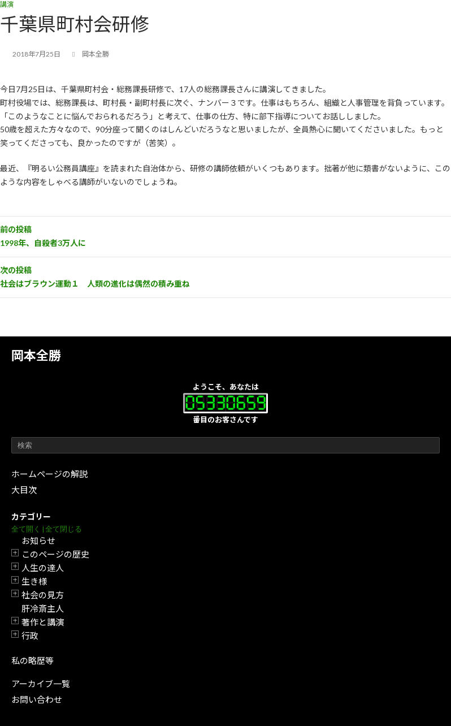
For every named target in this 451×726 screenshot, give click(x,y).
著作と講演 (42, 622)
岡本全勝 (36, 355)
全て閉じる (63, 529)
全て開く (26, 529)
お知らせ (38, 540)
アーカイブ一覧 (40, 684)
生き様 (34, 581)
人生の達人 (42, 568)
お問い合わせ (36, 699)
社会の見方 (42, 595)
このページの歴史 (55, 554)
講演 (7, 4)
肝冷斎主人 (42, 608)
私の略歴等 (32, 660)
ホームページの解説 (49, 474)
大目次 (24, 490)
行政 (29, 635)
